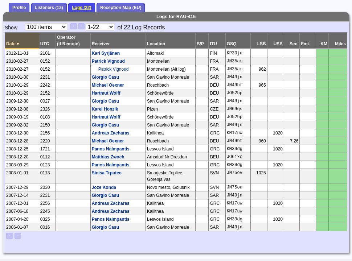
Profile (19, 7)
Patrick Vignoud (108, 61)
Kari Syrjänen (106, 53)
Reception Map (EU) (120, 7)
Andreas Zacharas (111, 133)
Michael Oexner (108, 85)
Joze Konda (104, 187)
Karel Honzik (105, 109)
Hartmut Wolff (106, 93)
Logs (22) (81, 7)
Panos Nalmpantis (111, 149)
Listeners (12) (49, 7)
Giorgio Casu (105, 77)
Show (11, 27)
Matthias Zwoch (108, 157)
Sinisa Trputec (107, 172)
